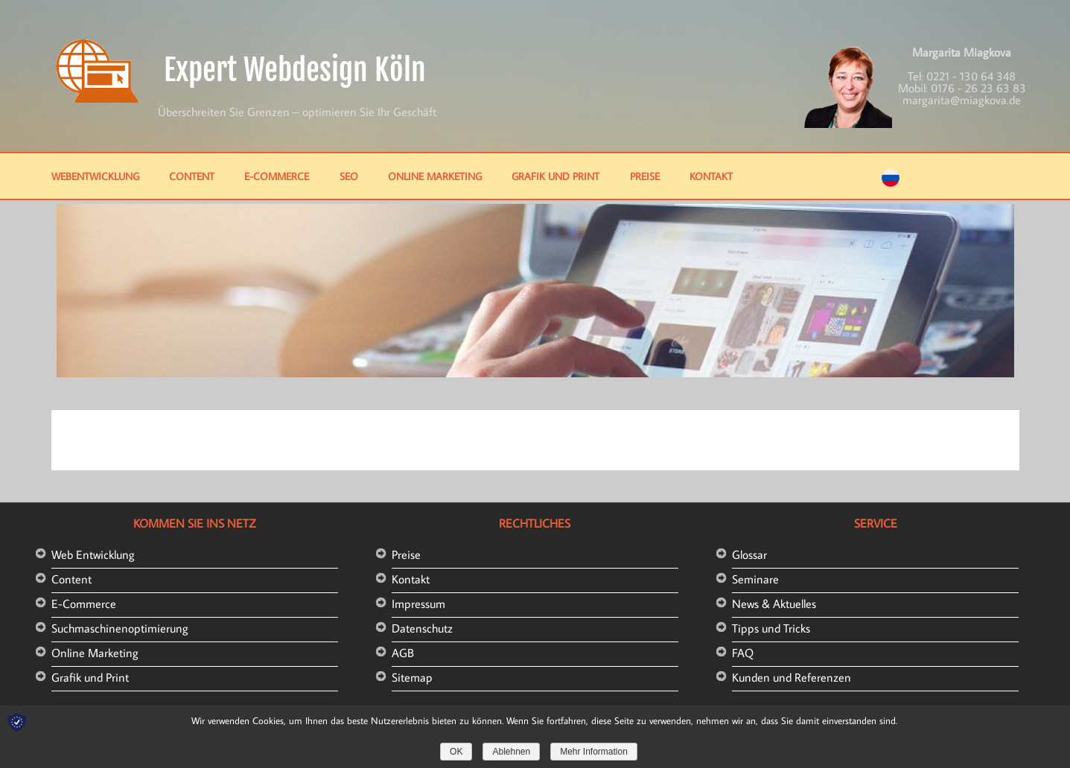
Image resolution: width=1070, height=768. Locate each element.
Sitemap (412, 677)
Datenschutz (422, 628)
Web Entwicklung (93, 554)
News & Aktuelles (774, 603)
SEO (349, 176)
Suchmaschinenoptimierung (119, 628)
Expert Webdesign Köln (295, 70)
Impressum (418, 603)
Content (191, 176)
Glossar (749, 554)
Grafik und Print (555, 176)
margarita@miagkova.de (961, 99)
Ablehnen (511, 751)
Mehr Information (594, 751)
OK (456, 751)
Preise (645, 176)
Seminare (755, 579)
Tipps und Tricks (771, 628)
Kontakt (711, 176)
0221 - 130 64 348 (971, 75)
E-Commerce (276, 176)
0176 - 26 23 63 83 (978, 87)
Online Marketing (435, 176)
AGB (403, 652)
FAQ (743, 652)
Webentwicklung (95, 176)
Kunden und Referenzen (791, 677)
